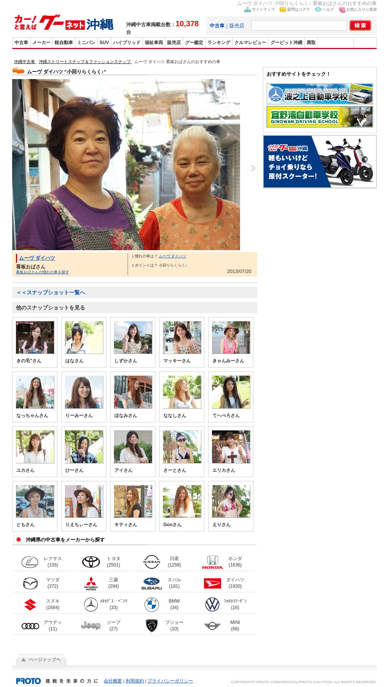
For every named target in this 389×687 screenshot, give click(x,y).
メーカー (41, 42)
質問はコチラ (298, 9)
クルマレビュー (250, 42)
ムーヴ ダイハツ (37, 258)
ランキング (218, 42)
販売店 (236, 26)
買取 (311, 42)
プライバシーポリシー (170, 681)
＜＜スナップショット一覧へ (50, 292)
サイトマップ (263, 9)
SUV (104, 42)
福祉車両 (154, 42)
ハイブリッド (127, 42)
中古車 (21, 42)
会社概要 (113, 681)
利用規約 (135, 681)
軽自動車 (64, 42)
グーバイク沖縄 (336, 42)
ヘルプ (328, 9)
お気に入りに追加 (361, 9)
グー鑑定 (194, 42)
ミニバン (86, 42)
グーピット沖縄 (286, 42)
